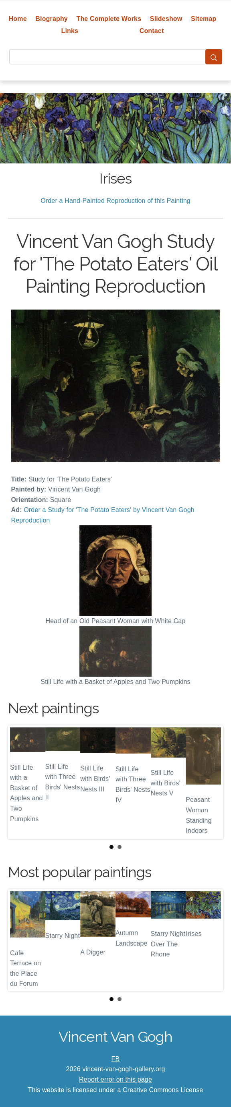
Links (70, 30)
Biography (51, 18)
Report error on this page (115, 1079)
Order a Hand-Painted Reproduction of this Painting (115, 200)
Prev (20, 782)
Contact (152, 30)
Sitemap (203, 18)
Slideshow (166, 18)
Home (18, 18)
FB (115, 1058)
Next (210, 782)
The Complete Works (108, 18)
